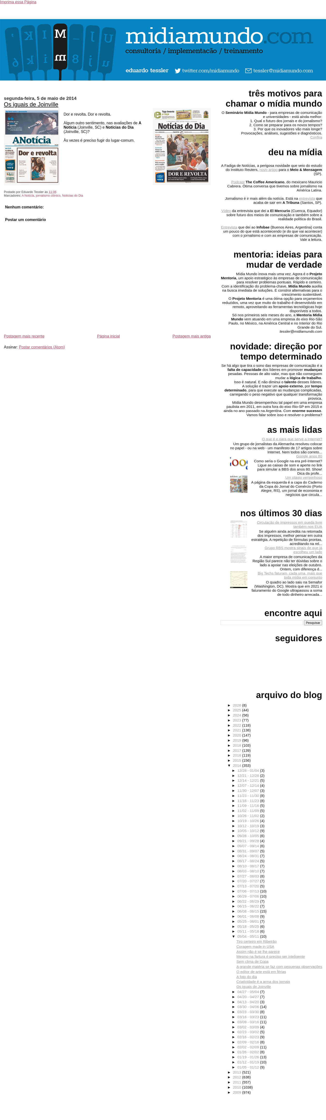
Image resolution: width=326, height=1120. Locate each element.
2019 (237, 740)
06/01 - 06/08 (248, 916)
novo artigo (269, 170)
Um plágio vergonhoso (303, 477)
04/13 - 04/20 (248, 1002)
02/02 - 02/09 (248, 1047)
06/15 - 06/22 (248, 906)
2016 (237, 755)
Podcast (238, 182)
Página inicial (108, 336)
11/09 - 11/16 (248, 805)
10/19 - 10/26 (248, 821)
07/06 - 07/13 (248, 891)
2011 (237, 1082)
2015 (237, 760)
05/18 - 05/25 (248, 926)
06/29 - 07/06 (248, 896)
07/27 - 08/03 (248, 876)
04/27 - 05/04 (248, 992)
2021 (237, 730)
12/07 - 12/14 (248, 785)
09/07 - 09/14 (248, 846)
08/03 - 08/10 (248, 871)
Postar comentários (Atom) (42, 347)
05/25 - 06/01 (248, 921)
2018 (237, 745)
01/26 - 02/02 (248, 1052)
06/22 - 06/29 (248, 901)
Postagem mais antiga (192, 336)
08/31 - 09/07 (248, 851)
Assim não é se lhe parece (258, 952)
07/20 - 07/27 (248, 881)
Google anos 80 (309, 456)
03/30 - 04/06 (248, 1007)
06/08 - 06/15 (248, 911)
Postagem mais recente (24, 336)
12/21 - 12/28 (248, 776)
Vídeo (226, 211)
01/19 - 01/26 (248, 1057)
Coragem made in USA (255, 946)
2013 (237, 1072)
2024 (237, 715)
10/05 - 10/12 (248, 831)
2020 (237, 735)
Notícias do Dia (72, 195)
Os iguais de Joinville (31, 104)
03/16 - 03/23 (248, 1017)
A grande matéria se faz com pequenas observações (279, 967)
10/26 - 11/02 (248, 816)
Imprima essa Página (18, 2)
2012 (237, 1077)
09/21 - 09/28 (248, 841)
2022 (237, 725)
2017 (237, 750)
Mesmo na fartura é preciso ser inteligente (270, 956)
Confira (316, 137)
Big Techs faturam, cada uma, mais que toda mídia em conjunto (290, 575)
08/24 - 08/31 (248, 856)
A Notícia (28, 195)
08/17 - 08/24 (248, 861)
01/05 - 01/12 (248, 1067)
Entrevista (229, 227)
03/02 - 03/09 (248, 1027)
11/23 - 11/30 (248, 796)
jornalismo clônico (48, 195)
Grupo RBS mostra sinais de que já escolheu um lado (293, 550)
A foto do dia (246, 977)
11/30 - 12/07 (248, 790)
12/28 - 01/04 (248, 770)
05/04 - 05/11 (248, 936)
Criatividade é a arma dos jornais (263, 982)
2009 (237, 1092)
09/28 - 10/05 (248, 836)
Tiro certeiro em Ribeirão (256, 941)
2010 (237, 1087)
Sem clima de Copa (252, 961)
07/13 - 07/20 (248, 886)
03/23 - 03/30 (248, 1012)
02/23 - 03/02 (248, 1032)
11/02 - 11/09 (248, 811)
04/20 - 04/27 (248, 997)
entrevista (307, 198)
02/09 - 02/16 (248, 1042)
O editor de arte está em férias (261, 972)
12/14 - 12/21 (248, 780)
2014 (237, 765)
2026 (237, 705)
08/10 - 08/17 (248, 866)
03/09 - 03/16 (248, 1022)
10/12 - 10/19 (248, 826)
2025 (237, 710)
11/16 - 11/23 (248, 801)
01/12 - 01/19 (248, 1062)
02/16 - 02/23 (248, 1037)
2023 (237, 720)
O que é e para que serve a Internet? (292, 439)
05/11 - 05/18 (248, 931)
